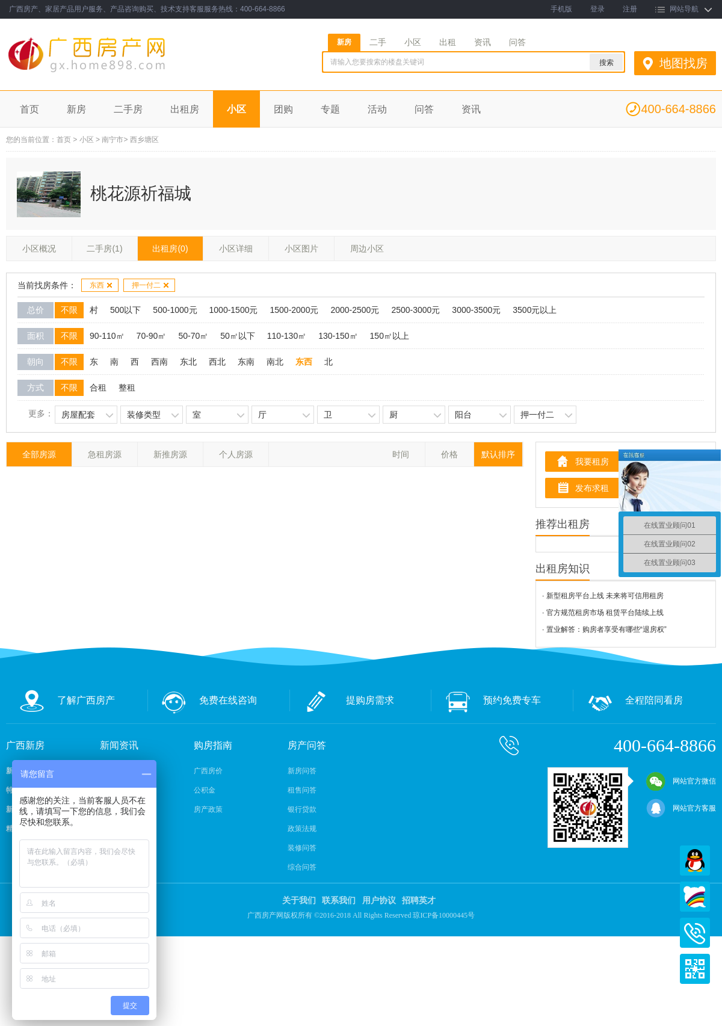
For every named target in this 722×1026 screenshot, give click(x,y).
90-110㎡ (107, 336)
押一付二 (151, 285)
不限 (69, 310)
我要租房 (592, 461)
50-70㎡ (193, 336)
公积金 (204, 790)
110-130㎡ (286, 336)
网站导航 (684, 9)
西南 (159, 361)
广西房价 (208, 771)
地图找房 (683, 63)
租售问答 (302, 790)
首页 (29, 109)
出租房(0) (170, 248)
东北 (188, 361)
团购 (283, 109)
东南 (246, 361)
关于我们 (299, 900)
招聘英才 (419, 900)
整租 (127, 387)
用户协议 (379, 900)
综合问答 (302, 867)
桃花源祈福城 (140, 193)
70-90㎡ (152, 336)
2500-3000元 (415, 310)
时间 (400, 454)
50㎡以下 (237, 336)
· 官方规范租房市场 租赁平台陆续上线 (603, 612)
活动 (377, 109)
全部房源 (39, 454)
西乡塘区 (144, 139)
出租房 (184, 109)
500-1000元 (175, 310)
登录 (597, 9)
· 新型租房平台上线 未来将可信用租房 (603, 596)
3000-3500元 (476, 310)
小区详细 (236, 248)
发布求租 (592, 488)
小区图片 (301, 248)
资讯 (482, 42)
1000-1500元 (233, 310)
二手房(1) (104, 248)
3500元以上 (535, 310)
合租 (98, 387)
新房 (344, 42)
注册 (630, 9)
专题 (330, 109)
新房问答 (302, 771)
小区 (412, 42)
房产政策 (208, 809)
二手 (377, 42)
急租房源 (105, 454)
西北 (217, 361)
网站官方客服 (681, 808)
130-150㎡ (337, 336)
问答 (517, 42)
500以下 (125, 310)
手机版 (561, 9)
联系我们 (339, 900)
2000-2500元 (354, 310)
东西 (101, 285)
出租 (447, 42)
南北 (275, 361)
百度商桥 (695, 897)
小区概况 (39, 248)
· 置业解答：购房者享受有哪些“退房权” (604, 629)
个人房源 (236, 454)
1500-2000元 (294, 310)
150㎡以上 (389, 336)
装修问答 (302, 848)
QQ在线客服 (695, 860)
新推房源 (170, 454)
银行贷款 (302, 809)
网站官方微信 (681, 781)
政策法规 (302, 828)
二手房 (128, 109)
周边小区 (367, 248)
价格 (449, 454)
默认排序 (498, 454)
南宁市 (112, 139)
